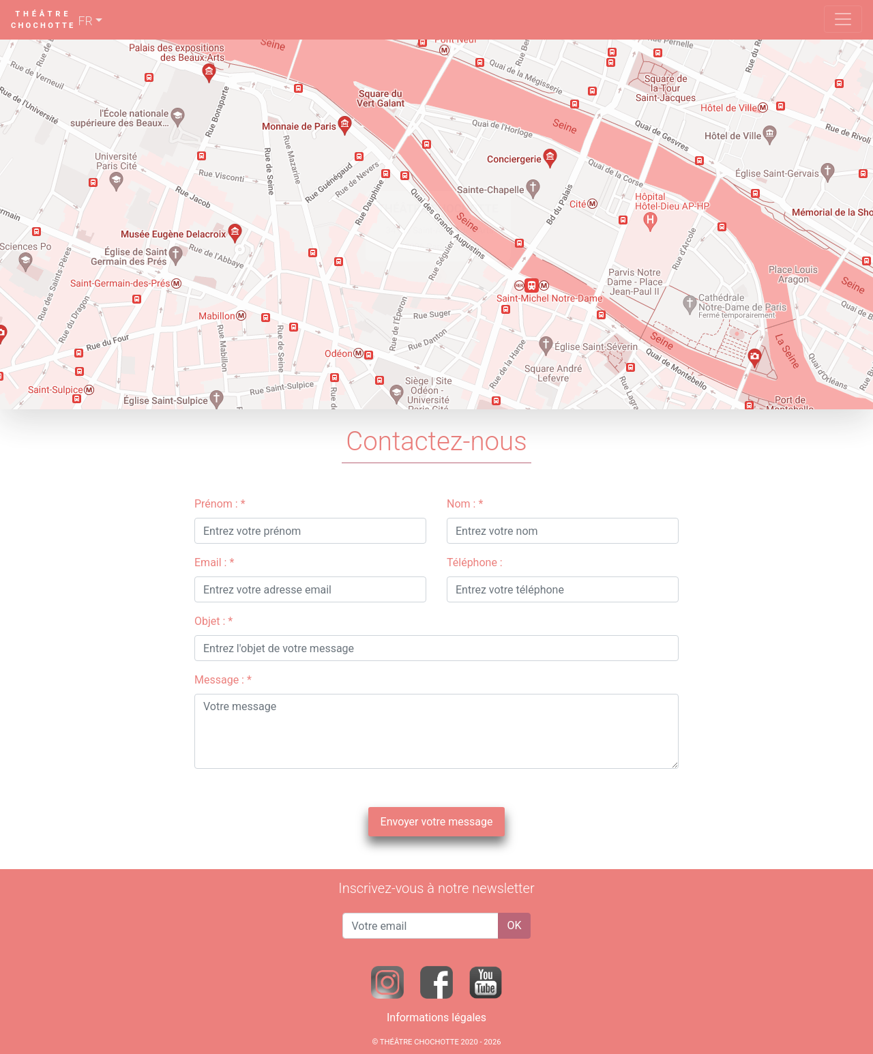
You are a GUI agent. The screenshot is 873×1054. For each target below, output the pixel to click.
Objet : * (213, 621)
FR (85, 21)
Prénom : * (220, 503)
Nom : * (465, 503)
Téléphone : (475, 562)
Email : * (214, 562)
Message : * (223, 679)
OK (514, 925)
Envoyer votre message (437, 821)
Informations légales (436, 1017)
